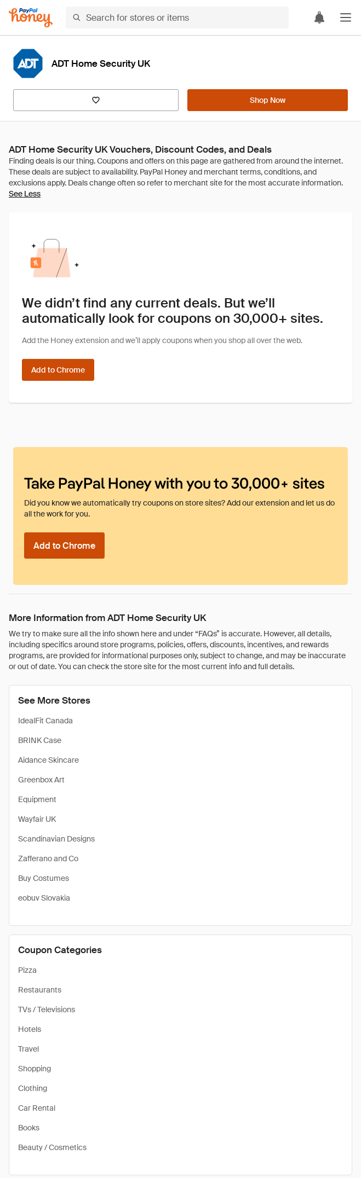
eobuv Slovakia (44, 898)
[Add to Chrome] (58, 370)
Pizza (27, 970)
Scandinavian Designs (56, 839)
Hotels (29, 1029)
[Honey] (31, 17)
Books (28, 1128)
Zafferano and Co (48, 858)
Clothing (32, 1088)
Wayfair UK (37, 819)
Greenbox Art (41, 780)
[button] (345, 17)
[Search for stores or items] (177, 17)
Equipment (37, 799)
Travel (28, 1049)
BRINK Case (39, 740)
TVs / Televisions (46, 1009)
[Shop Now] (267, 100)
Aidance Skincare (48, 760)
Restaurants (39, 990)
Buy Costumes (43, 878)
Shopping (34, 1068)
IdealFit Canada (45, 721)
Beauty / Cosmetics (52, 1147)
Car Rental (36, 1108)
